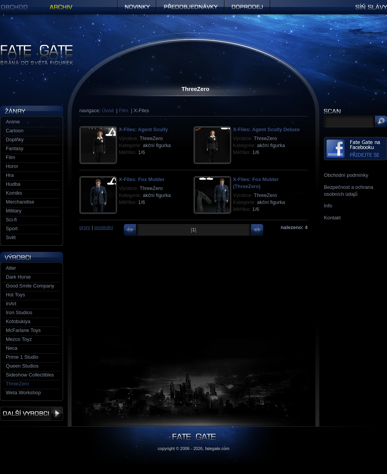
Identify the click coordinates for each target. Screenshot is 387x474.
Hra (10, 175)
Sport (12, 228)
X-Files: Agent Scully (143, 129)
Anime (13, 122)
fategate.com (217, 448)
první (84, 227)
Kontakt (332, 218)
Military (14, 211)
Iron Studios (19, 312)
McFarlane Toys (23, 330)
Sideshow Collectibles (30, 375)
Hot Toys (15, 295)
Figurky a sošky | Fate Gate (30, 47)
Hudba (13, 184)
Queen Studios (22, 366)
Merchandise (20, 202)
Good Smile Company (30, 286)
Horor (12, 166)
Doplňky (15, 139)
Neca (11, 348)
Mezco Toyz (19, 339)
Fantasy (15, 148)
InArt (11, 303)
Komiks (14, 193)
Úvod (107, 110)
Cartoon (15, 130)
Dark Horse (18, 277)
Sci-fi (11, 219)
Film (123, 110)
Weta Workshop (23, 392)
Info (328, 206)
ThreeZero (17, 384)
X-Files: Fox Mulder (141, 179)
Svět (11, 237)
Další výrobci (31, 414)
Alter (11, 268)
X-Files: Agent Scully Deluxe (266, 129)
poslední (103, 227)
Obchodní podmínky (346, 175)
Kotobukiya (18, 321)
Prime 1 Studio (22, 357)
